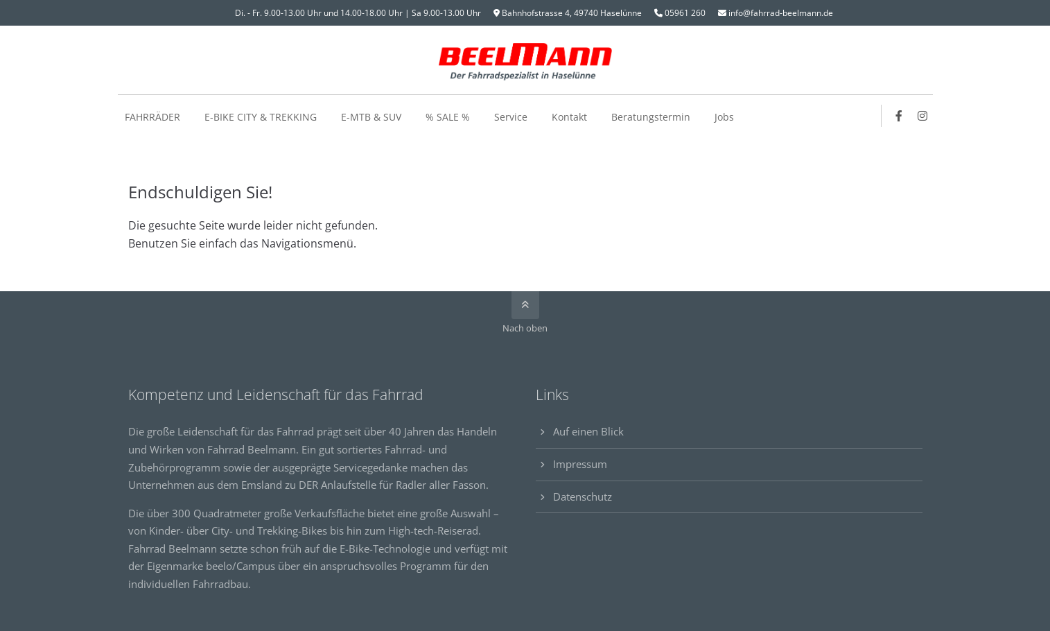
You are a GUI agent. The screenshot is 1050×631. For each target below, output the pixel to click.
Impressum (580, 464)
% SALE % (448, 116)
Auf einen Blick (588, 431)
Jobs (724, 116)
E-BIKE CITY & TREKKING (260, 116)
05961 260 (685, 13)
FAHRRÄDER (152, 116)
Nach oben (525, 328)
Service (510, 116)
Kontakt (569, 116)
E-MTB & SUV (371, 116)
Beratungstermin (650, 116)
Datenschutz (582, 496)
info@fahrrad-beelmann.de (780, 13)
